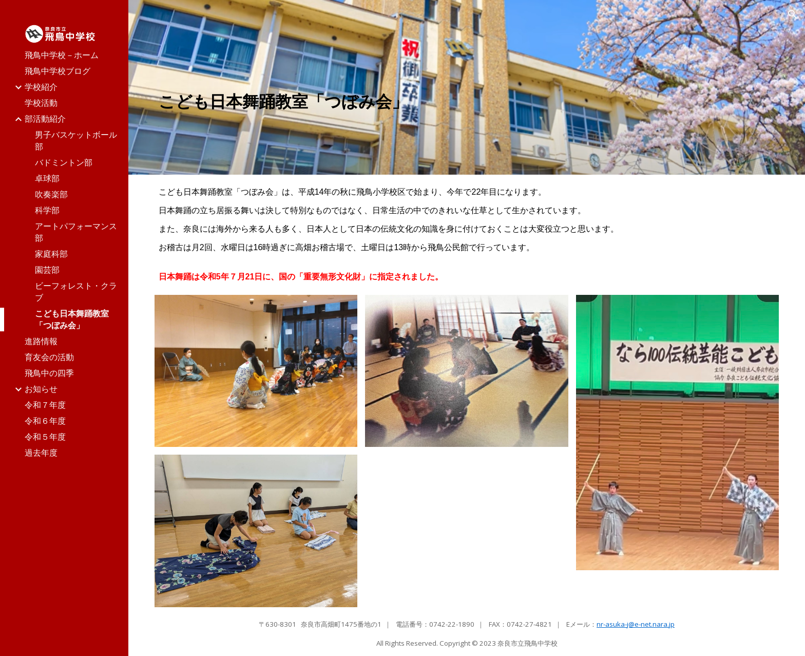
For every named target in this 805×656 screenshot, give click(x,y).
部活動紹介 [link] (45, 118)
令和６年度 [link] (45, 420)
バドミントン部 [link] (63, 162)
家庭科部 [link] (51, 253)
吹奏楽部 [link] (51, 194)
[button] (792, 14)
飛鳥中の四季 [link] (49, 373)
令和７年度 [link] (45, 404)
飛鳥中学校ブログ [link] (57, 71)
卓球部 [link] (47, 178)
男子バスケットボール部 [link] (76, 140)
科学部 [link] (47, 210)
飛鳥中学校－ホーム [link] (62, 55)
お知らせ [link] (41, 389)
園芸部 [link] (47, 269)
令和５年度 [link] (45, 436)
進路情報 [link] (41, 341)
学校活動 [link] (41, 102)
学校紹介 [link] (41, 86)
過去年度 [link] (41, 452)
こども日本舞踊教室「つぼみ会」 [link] (72, 319)
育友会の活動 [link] (49, 357)
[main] (361, 101)
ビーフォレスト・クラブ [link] (76, 291)
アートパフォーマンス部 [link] (76, 231)
